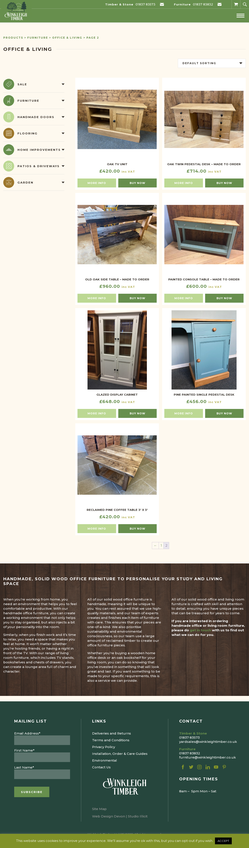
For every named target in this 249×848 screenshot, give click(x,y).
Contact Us (101, 767)
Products (13, 37)
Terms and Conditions (110, 740)
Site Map (99, 809)
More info (97, 183)
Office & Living (67, 37)
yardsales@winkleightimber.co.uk (208, 742)
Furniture (37, 37)
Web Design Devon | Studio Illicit (120, 816)
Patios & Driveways (38, 166)
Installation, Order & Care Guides (120, 754)
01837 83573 (145, 4)
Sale (22, 84)
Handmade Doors (35, 117)
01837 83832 (203, 4)
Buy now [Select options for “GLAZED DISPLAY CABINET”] (137, 413)
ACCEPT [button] (223, 841)
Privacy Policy (103, 747)
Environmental (104, 760)
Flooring (27, 133)
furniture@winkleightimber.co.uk (207, 757)
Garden (25, 182)
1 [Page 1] (161, 545)
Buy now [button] (137, 183)
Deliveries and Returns (111, 733)
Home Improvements (39, 149)
